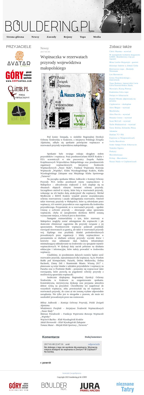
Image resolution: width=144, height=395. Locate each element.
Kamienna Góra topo (119, 92)
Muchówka (114, 111)
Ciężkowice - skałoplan (120, 104)
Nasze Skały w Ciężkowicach (123, 162)
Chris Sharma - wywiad (120, 51)
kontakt (66, 373)
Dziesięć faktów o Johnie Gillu (124, 66)
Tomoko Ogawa (117, 148)
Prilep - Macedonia (118, 158)
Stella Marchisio (117, 141)
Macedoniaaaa (116, 155)
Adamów (114, 131)
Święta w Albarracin (119, 95)
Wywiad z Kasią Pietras (120, 89)
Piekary (113, 151)
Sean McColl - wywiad (120, 121)
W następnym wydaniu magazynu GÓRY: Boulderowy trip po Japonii (125, 57)
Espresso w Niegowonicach (122, 138)
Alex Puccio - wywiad (120, 114)
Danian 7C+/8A (117, 135)
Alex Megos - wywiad (120, 108)
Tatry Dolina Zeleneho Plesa (123, 128)
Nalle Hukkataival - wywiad (123, 124)
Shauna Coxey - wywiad (121, 118)
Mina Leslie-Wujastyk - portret (124, 62)
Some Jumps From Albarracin (123, 145)
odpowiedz (94, 344)
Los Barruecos (116, 74)
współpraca (76, 373)
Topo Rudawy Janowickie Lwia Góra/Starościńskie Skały (124, 84)
